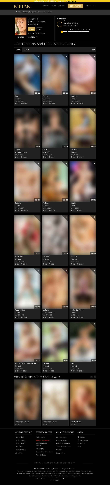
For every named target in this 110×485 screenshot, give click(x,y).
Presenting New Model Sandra (27, 363)
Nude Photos (20, 440)
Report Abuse (41, 455)
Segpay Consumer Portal (68, 478)
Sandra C (18, 99)
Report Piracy (61, 453)
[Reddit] (81, 443)
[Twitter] (81, 437)
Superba (74, 96)
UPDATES (46, 6)
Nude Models (20, 443)
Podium (46, 203)
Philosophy (40, 449)
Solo (16, 96)
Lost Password (61, 440)
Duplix (17, 149)
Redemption (20, 310)
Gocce (45, 96)
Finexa (45, 149)
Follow (31, 29)
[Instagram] (83, 440)
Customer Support (63, 443)
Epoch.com (77, 475)
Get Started (75, 6)
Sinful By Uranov (77, 310)
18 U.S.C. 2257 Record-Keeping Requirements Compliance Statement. (55, 469)
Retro (73, 363)
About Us (18, 453)
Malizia (46, 310)
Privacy (59, 450)
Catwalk (46, 363)
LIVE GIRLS (61, 6)
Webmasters (40, 437)
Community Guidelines (44, 452)
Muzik (73, 203)
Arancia (74, 256)
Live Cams (19, 447)
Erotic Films (19, 437)
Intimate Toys (20, 450)
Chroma (46, 256)
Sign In (88, 6)
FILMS (54, 6)
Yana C (45, 312)
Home (17, 12)
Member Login (61, 437)
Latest (18, 50)
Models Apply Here (43, 440)
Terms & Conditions (63, 447)
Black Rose (19, 256)
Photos (27, 50)
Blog (79, 447)
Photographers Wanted (41, 444)
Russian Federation (37, 22)
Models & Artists (29, 12)
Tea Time (74, 149)
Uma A (24, 152)
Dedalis (18, 203)
